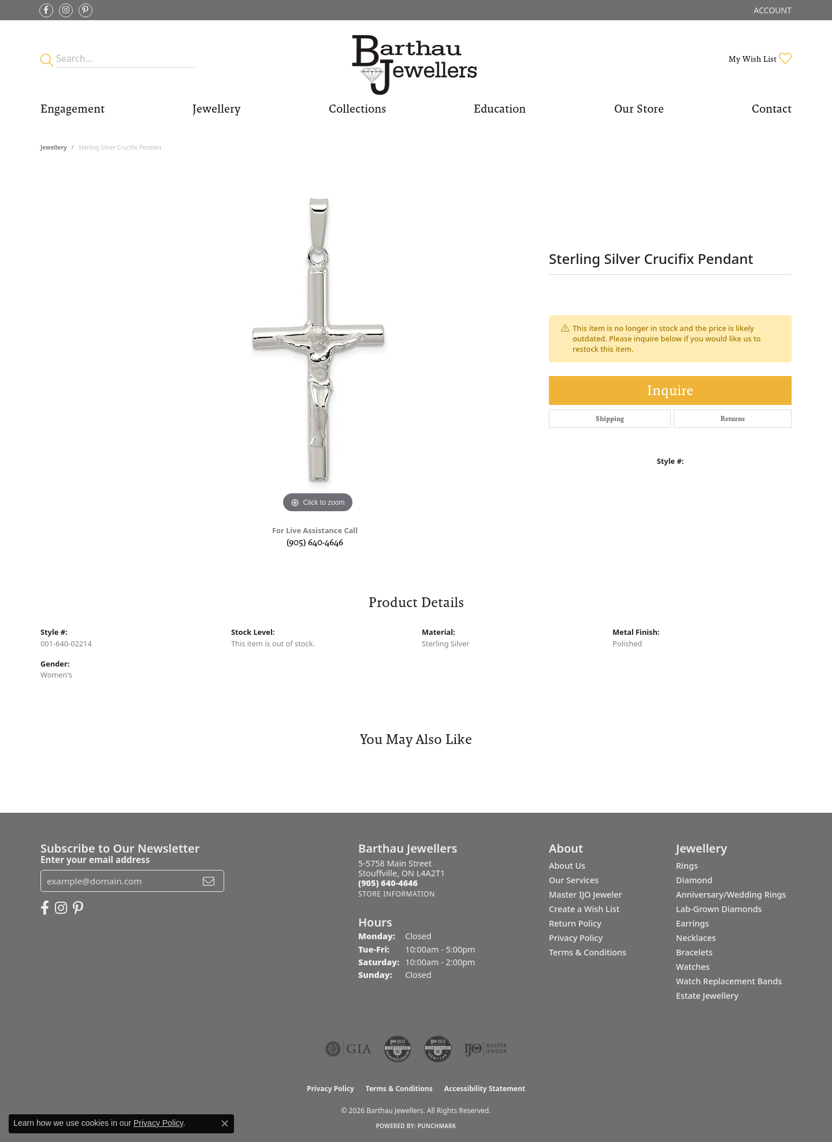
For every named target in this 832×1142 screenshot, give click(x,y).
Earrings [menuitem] (692, 923)
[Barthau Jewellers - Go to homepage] (416, 58)
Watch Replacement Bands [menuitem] (729, 981)
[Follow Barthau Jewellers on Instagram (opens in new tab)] (66, 10)
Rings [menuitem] (687, 865)
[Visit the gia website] (348, 1049)
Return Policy (575, 923)
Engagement (72, 109)
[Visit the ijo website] (485, 1049)
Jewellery (216, 109)
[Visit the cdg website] (397, 1049)
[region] (317, 342)
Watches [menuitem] (693, 966)
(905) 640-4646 (315, 542)
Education (500, 109)
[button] (772, 10)
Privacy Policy (576, 937)
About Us (567, 865)
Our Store (639, 109)
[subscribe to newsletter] (209, 881)
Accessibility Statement (484, 1088)
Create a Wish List (584, 908)
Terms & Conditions (587, 952)
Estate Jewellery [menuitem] (707, 995)
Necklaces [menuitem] (696, 937)
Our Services (574, 880)
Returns (732, 419)
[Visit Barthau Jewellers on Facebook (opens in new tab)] (46, 10)
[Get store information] (396, 894)
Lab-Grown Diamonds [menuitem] (719, 908)
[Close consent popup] (224, 1123)
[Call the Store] (388, 882)
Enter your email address (95, 859)
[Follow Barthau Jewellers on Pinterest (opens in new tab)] (85, 10)
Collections (357, 109)
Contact (772, 109)
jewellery (53, 147)
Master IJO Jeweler (585, 894)
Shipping (610, 419)
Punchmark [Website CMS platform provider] (437, 1126)
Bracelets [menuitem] (694, 952)
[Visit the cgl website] (438, 1049)
